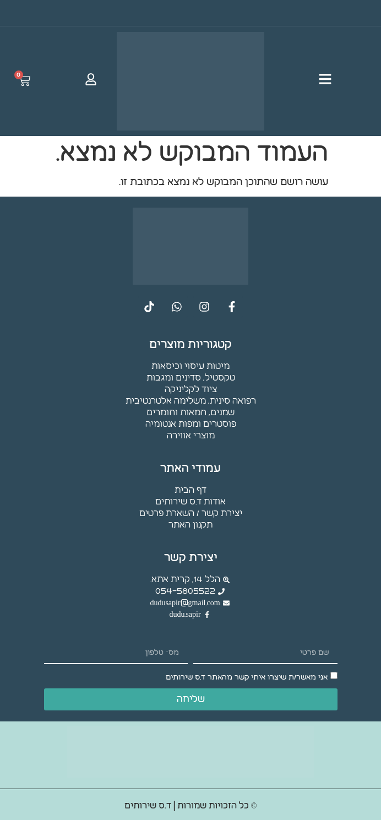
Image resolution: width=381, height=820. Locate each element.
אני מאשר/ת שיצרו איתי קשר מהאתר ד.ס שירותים (247, 678)
